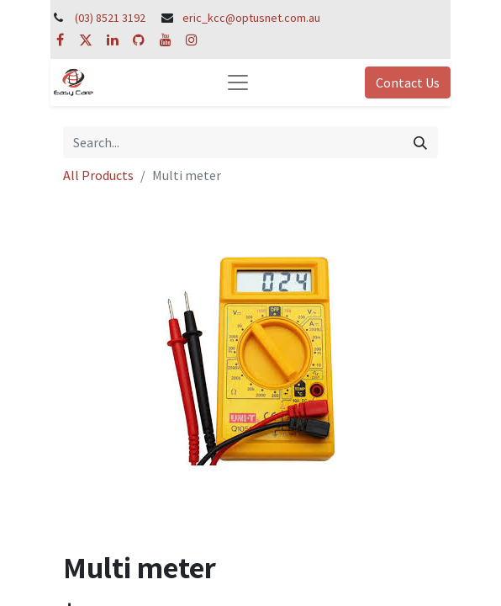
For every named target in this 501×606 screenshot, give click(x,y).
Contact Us (408, 82)
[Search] (420, 142)
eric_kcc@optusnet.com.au (251, 17)
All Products (98, 175)
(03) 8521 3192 (110, 17)
